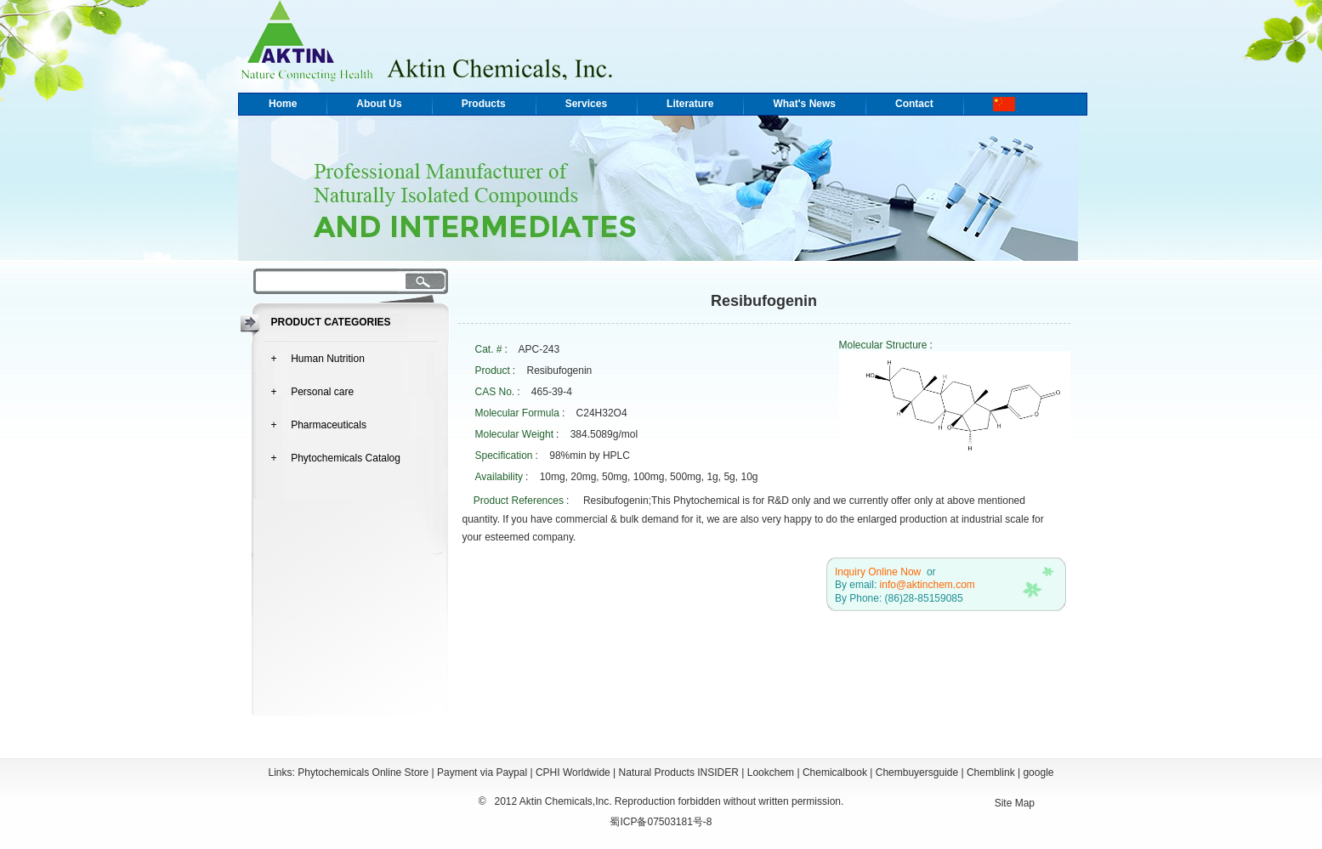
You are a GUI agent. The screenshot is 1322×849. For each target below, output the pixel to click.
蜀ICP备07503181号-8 (661, 822)
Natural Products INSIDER (679, 772)
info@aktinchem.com (927, 585)
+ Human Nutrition (318, 359)
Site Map (1015, 803)
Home (283, 104)
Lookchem (770, 772)
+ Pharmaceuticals (318, 425)
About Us (378, 104)
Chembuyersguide (917, 772)
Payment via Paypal (482, 772)
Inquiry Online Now (878, 572)
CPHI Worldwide (573, 772)
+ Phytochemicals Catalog (335, 458)
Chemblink (991, 772)
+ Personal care (313, 392)
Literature (690, 104)
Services (586, 104)
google (1038, 772)
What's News (804, 104)
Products (484, 104)
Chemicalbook (835, 772)
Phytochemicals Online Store (363, 772)
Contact (914, 104)
